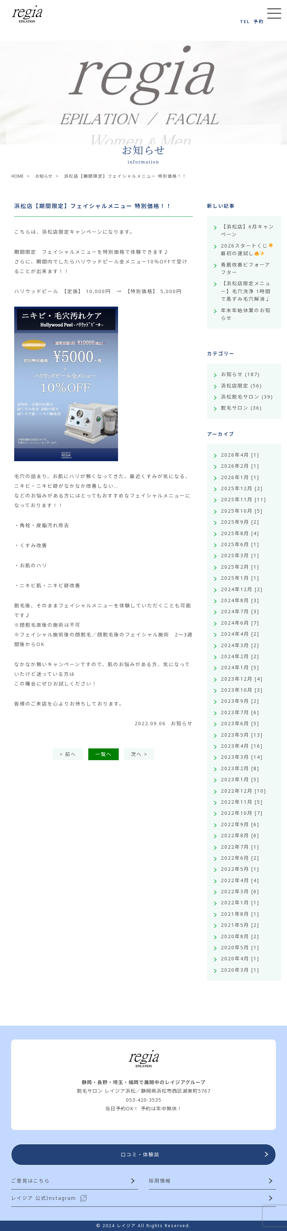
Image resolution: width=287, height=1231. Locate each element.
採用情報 (160, 1180)
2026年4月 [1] (240, 454)
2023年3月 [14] (242, 757)
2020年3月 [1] (240, 970)
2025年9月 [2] (240, 522)
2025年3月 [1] (240, 555)
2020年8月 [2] (240, 936)
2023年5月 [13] (242, 734)
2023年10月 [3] (242, 690)
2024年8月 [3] (240, 600)
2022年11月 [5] (242, 802)
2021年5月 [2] (240, 925)
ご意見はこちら (30, 1180)
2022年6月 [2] (240, 858)
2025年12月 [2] (242, 488)
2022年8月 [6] (240, 835)
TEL (245, 21)
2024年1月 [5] (240, 667)
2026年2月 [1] (240, 466)
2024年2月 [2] (240, 656)
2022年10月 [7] (242, 813)
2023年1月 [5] (240, 779)
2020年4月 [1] (240, 958)
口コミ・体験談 (140, 1154)
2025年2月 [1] (240, 566)
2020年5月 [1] (240, 947)
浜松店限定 (235, 385)
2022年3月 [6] (240, 891)
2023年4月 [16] (242, 746)
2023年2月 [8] (240, 768)
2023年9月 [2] (240, 701)
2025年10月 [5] (242, 510)
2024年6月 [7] (240, 622)
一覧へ (103, 754)
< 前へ (68, 754)
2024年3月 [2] (240, 645)
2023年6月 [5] (240, 723)
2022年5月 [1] (240, 869)
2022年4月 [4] (240, 880)
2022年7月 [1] (240, 846)
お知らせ (47, 176)
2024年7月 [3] (240, 611)
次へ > (139, 754)
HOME (18, 176)
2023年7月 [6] (240, 712)
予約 (258, 21)
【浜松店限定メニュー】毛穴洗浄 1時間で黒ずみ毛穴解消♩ (246, 291)
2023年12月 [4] (242, 678)
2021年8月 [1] (240, 914)
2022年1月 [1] (240, 902)
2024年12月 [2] (242, 589)
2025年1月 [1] (240, 578)
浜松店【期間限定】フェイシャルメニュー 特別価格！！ (93, 206)
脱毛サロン (235, 407)
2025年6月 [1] (240, 544)
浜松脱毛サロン (240, 396)
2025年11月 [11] (243, 499)
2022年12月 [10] (243, 790)
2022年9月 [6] (240, 824)
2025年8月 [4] (240, 533)
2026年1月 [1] (240, 477)
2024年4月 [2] (240, 634)
